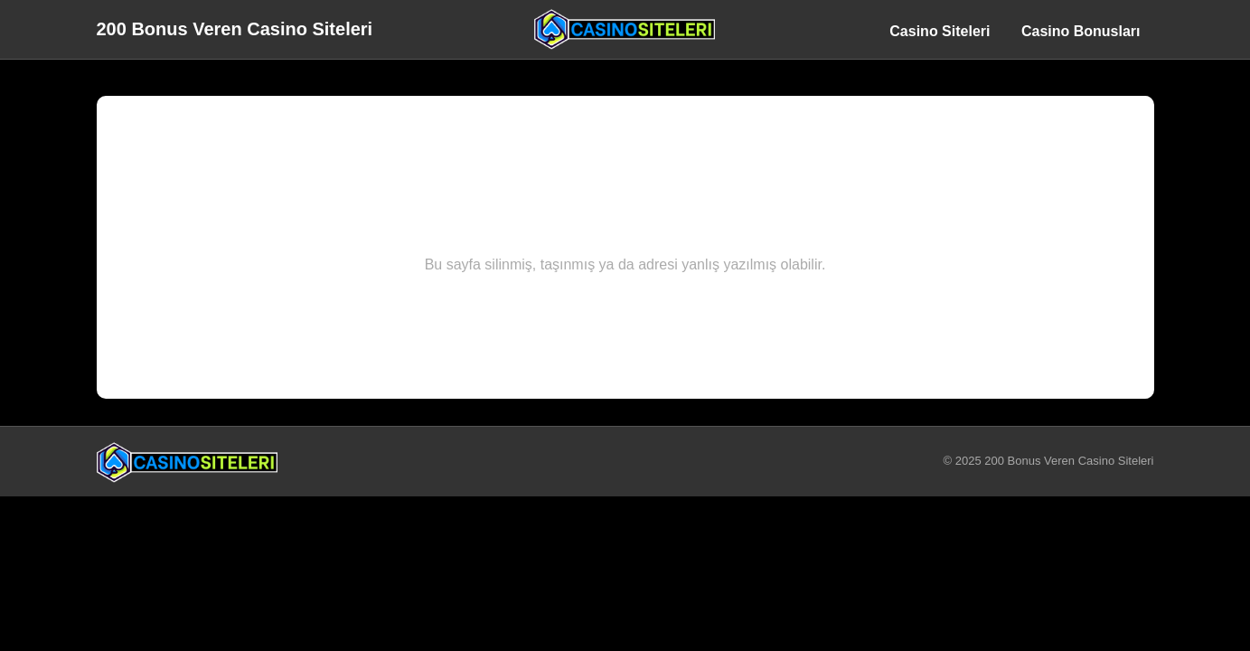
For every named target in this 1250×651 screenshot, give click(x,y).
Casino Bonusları (1081, 31)
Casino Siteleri (939, 31)
